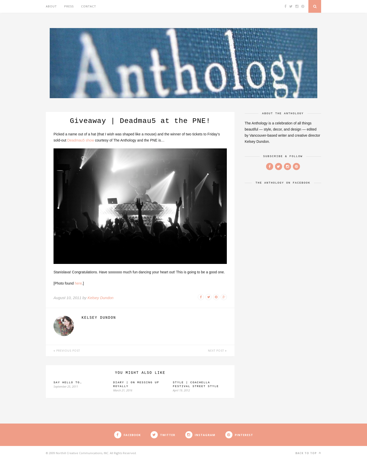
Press (69, 6)
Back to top (308, 453)
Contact (88, 6)
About (51, 6)
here (78, 283)
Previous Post (67, 350)
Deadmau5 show (80, 140)
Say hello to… (68, 382)
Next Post (217, 350)
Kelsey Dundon (100, 298)
